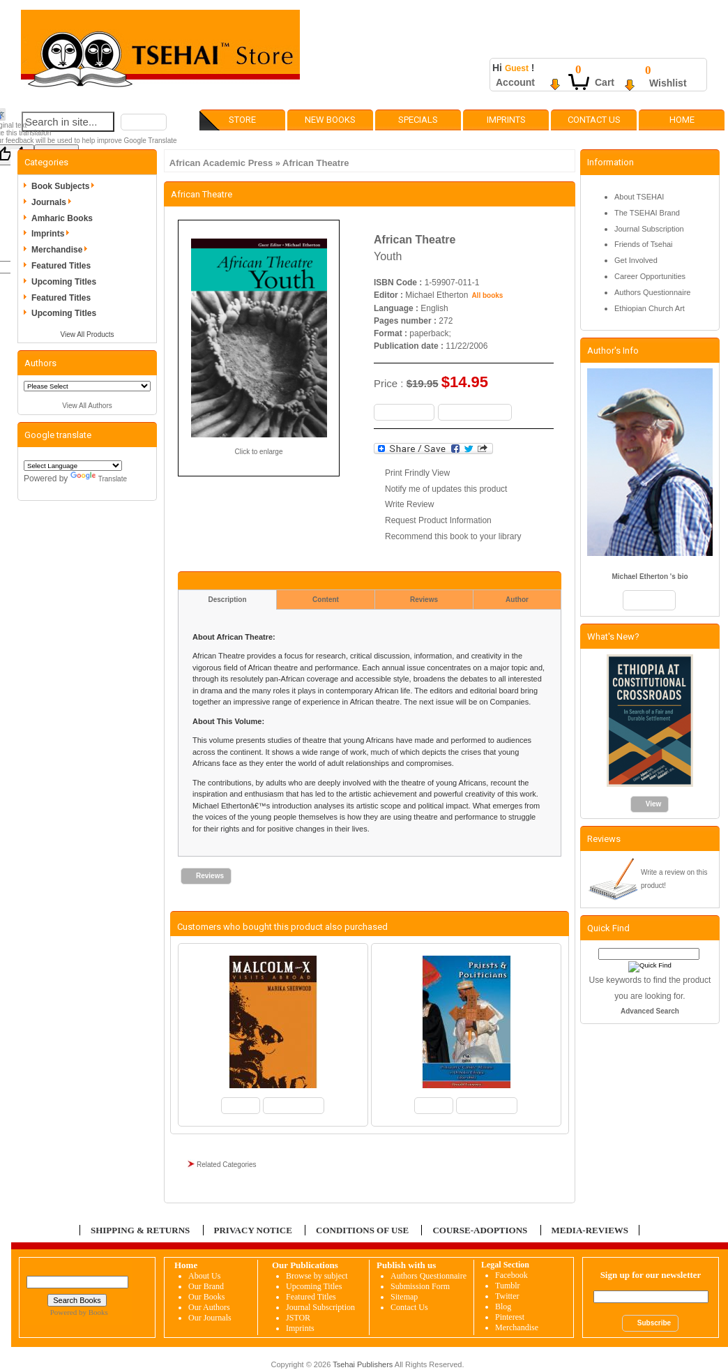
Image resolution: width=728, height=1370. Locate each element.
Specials (418, 119)
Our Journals (210, 1318)
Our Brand (206, 1286)
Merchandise (61, 250)
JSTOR (298, 1318)
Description (227, 599)
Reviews (424, 599)
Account (515, 82)
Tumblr (507, 1285)
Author (517, 599)
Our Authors (209, 1307)
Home (682, 119)
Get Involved (636, 260)
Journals (53, 202)
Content (325, 599)
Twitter (507, 1296)
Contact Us (594, 119)
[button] (144, 122)
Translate (98, 479)
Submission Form (420, 1286)
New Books (330, 119)
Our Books (206, 1297)
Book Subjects (65, 186)
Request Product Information (438, 520)
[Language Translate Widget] (73, 465)
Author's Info (613, 350)
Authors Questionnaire (652, 292)
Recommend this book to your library (453, 536)
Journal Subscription (649, 229)
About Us (204, 1276)
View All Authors (87, 405)
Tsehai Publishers (363, 1364)
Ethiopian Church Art (649, 308)
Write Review (409, 504)
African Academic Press (221, 163)
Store (242, 119)
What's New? (613, 636)
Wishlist (668, 83)
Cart (604, 82)
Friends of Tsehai (643, 244)
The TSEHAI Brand (647, 213)
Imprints (506, 119)
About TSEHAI (639, 197)
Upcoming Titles (63, 282)
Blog (503, 1306)
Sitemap (404, 1297)
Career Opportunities (649, 276)
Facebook (511, 1275)
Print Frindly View (417, 473)
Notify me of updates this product (446, 489)
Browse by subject (317, 1276)
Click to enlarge (259, 452)
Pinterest (509, 1317)
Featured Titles (61, 266)
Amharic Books (62, 218)
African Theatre (315, 163)
